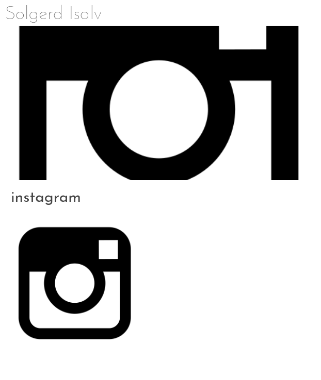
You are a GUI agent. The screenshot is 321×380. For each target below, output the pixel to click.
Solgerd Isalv (53, 14)
